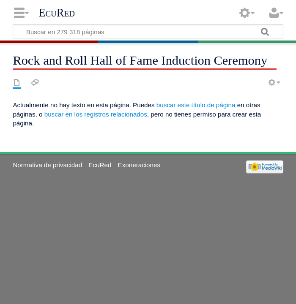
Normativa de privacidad (47, 164)
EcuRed (56, 12)
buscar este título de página (196, 105)
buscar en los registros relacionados (95, 114)
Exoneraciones (139, 164)
